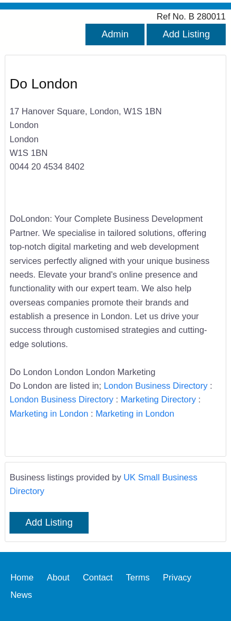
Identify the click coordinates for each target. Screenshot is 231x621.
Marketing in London (48, 413)
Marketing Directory (158, 399)
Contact (98, 578)
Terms (138, 578)
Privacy (177, 578)
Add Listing (186, 34)
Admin (114, 34)
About (58, 578)
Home (22, 578)
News (21, 595)
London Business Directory (156, 385)
